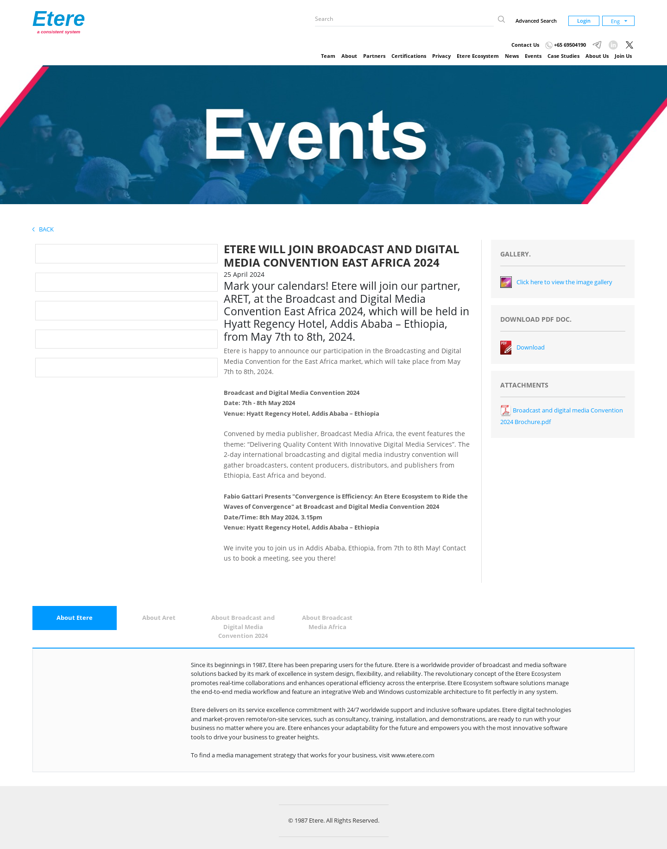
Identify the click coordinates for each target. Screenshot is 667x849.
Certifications (408, 55)
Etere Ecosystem (478, 55)
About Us (597, 55)
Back (43, 229)
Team (328, 55)
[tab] (74, 618)
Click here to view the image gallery (564, 282)
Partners (374, 55)
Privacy (441, 55)
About (349, 55)
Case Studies (563, 55)
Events (533, 55)
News (512, 55)
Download (530, 347)
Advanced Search (536, 20)
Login (584, 20)
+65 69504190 (565, 44)
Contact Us (525, 44)
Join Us (623, 55)
